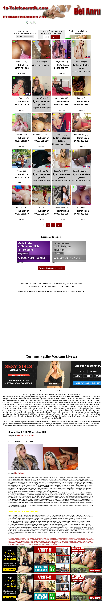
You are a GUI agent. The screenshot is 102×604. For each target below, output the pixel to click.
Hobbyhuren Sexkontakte (25, 541)
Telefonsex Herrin (87, 538)
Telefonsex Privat (67, 539)
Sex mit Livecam (49, 543)
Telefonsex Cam (13, 539)
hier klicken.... (19, 473)
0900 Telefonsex (37, 538)
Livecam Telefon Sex (40, 544)
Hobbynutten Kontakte (39, 541)
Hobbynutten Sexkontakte (60, 538)
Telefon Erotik (34, 539)
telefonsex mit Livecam (26, 538)
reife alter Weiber (64, 541)
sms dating (59, 539)
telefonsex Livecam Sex (26, 544)
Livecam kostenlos (68, 543)
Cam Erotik (41, 539)
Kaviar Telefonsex (89, 539)
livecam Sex (77, 543)
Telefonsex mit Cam (23, 539)
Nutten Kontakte (13, 541)
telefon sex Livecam (51, 544)
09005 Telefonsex (48, 538)
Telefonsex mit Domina (75, 538)
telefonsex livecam (13, 538)
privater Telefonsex (50, 539)
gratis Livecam (58, 543)
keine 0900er (15, 544)
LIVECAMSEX (40, 543)
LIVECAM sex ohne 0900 (25, 435)
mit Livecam (31, 543)
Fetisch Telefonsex (78, 539)
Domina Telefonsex (74, 541)
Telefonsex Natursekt (22, 543)
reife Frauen (83, 541)
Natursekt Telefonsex (52, 541)
